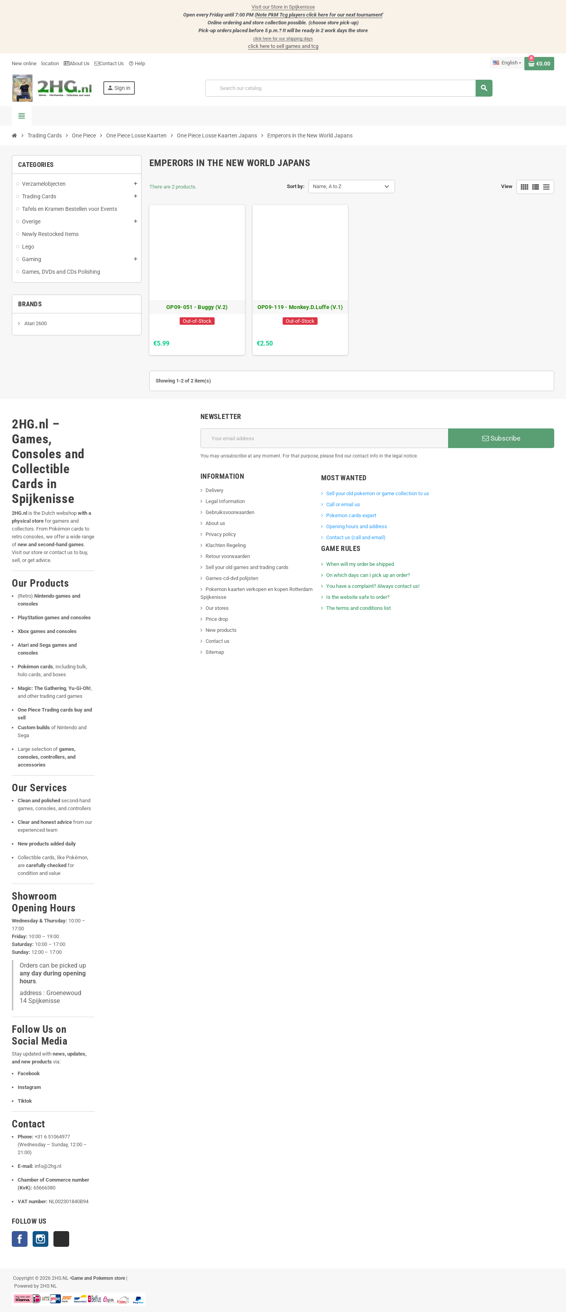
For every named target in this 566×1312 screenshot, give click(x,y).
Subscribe (501, 438)
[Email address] (324, 438)
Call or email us (343, 504)
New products (221, 630)
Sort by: (296, 186)
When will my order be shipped (360, 564)
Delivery (214, 490)
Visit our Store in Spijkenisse (283, 7)
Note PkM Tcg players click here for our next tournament (319, 15)
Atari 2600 (35, 323)
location (50, 63)
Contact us (218, 641)
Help (137, 63)
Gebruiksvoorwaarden (230, 512)
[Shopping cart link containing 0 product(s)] (539, 63)
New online (24, 63)
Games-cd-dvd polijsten (232, 578)
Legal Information (225, 501)
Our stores (217, 608)
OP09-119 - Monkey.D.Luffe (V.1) (300, 307)
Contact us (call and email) (356, 537)
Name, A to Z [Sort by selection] (327, 186)
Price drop (217, 619)
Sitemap (215, 652)
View (507, 186)
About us (215, 523)
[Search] (348, 88)
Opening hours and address (356, 526)
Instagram (40, 1239)
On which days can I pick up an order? (368, 575)
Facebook (20, 1239)
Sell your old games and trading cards (247, 567)
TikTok (61, 1239)
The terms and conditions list (358, 608)
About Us (77, 63)
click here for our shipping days (283, 38)
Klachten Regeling (226, 545)
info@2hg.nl (48, 1166)
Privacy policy (221, 534)
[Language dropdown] (507, 63)
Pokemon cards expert (351, 515)
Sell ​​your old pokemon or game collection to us (377, 493)
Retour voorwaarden (228, 556)
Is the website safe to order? (358, 597)
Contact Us (109, 63)
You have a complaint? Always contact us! (372, 586)
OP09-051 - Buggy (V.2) (197, 307)
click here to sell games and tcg (283, 46)
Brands (30, 304)
